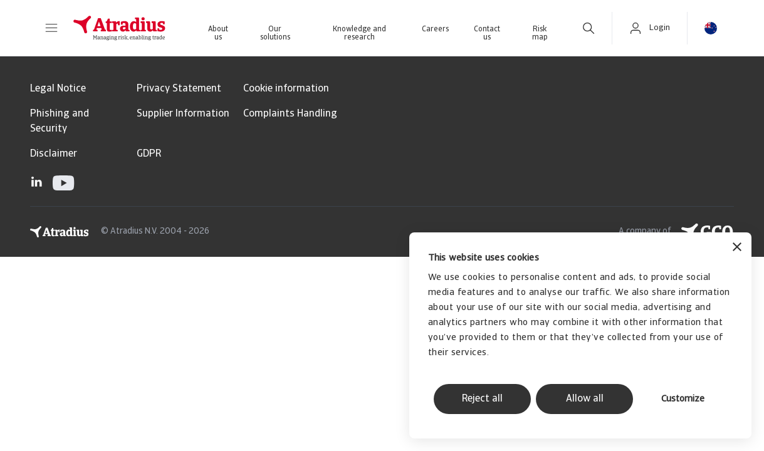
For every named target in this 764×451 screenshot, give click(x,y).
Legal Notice (58, 89)
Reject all (482, 399)
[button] (51, 28)
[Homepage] (119, 28)
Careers (435, 29)
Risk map (540, 33)
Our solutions (275, 33)
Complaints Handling (290, 114)
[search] (588, 28)
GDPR (149, 154)
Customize (682, 399)
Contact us (487, 33)
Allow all (585, 399)
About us (218, 33)
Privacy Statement (179, 89)
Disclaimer (53, 154)
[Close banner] (737, 248)
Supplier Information (183, 114)
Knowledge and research (359, 33)
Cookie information (286, 89)
